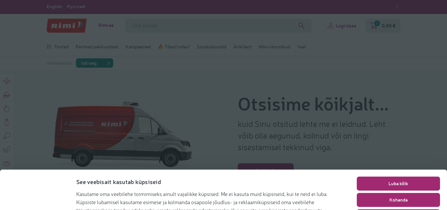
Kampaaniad (138, 47)
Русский (76, 6)
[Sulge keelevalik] (396, 7)
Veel (301, 47)
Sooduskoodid (211, 47)
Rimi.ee (105, 25)
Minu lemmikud (274, 47)
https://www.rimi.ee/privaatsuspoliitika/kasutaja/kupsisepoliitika (229, 197)
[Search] (301, 25)
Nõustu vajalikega (398, 187)
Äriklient (242, 47)
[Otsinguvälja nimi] (218, 26)
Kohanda (398, 170)
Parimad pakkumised (97, 47)
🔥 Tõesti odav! (174, 47)
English (54, 6)
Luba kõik (398, 154)
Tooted (58, 47)
